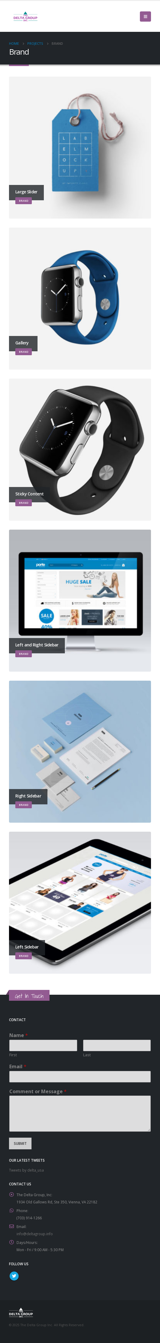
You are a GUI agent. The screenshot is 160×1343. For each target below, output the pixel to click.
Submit (20, 1143)
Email (17, 1066)
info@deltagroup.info (35, 1233)
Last (87, 1054)
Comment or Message (38, 1091)
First (13, 1054)
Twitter (14, 1276)
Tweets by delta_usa (26, 1170)
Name (18, 1035)
